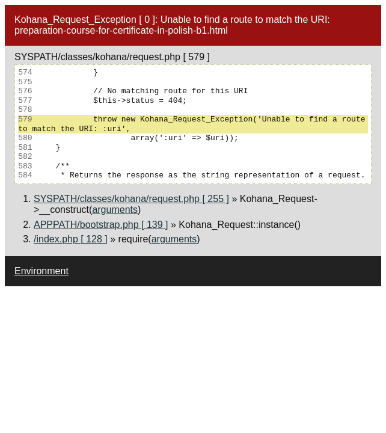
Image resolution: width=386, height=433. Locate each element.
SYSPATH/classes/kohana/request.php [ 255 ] (131, 199)
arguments (115, 209)
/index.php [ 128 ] (71, 239)
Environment (41, 271)
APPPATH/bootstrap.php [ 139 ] (101, 225)
